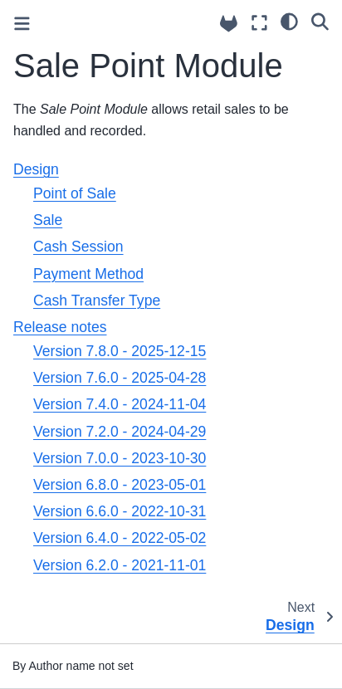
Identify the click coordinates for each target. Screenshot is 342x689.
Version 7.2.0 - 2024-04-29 (119, 431)
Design (36, 169)
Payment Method (88, 274)
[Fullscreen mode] (259, 23)
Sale (47, 220)
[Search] (320, 21)
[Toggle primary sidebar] (22, 24)
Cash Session (78, 246)
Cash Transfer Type (96, 300)
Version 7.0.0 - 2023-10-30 (119, 458)
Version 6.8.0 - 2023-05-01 (119, 484)
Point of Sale (74, 193)
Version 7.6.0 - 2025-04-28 (119, 377)
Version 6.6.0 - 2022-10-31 (119, 511)
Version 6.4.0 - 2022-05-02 (119, 538)
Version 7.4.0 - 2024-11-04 (119, 404)
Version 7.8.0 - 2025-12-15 (119, 351)
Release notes (59, 327)
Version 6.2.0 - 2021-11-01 (119, 565)
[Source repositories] (228, 23)
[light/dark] (289, 21)
